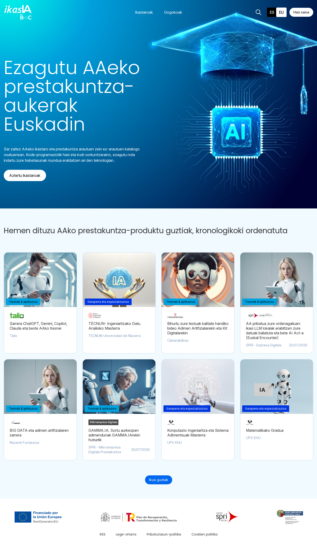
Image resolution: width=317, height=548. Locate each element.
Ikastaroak (144, 12)
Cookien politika (204, 534)
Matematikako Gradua (265, 430)
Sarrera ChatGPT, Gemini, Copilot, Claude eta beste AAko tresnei (38, 326)
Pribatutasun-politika (164, 534)
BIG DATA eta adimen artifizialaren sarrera (39, 432)
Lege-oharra (126, 534)
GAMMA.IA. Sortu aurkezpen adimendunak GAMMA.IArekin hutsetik (114, 435)
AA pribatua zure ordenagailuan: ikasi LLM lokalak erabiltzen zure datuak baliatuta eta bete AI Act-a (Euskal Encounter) (275, 330)
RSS (102, 534)
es (272, 12)
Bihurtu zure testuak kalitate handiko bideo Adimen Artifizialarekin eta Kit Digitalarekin (198, 328)
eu (281, 12)
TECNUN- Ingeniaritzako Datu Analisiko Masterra (114, 326)
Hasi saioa (301, 12)
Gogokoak (173, 12)
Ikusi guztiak (158, 480)
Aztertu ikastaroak (24, 175)
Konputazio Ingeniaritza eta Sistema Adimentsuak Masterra (198, 432)
